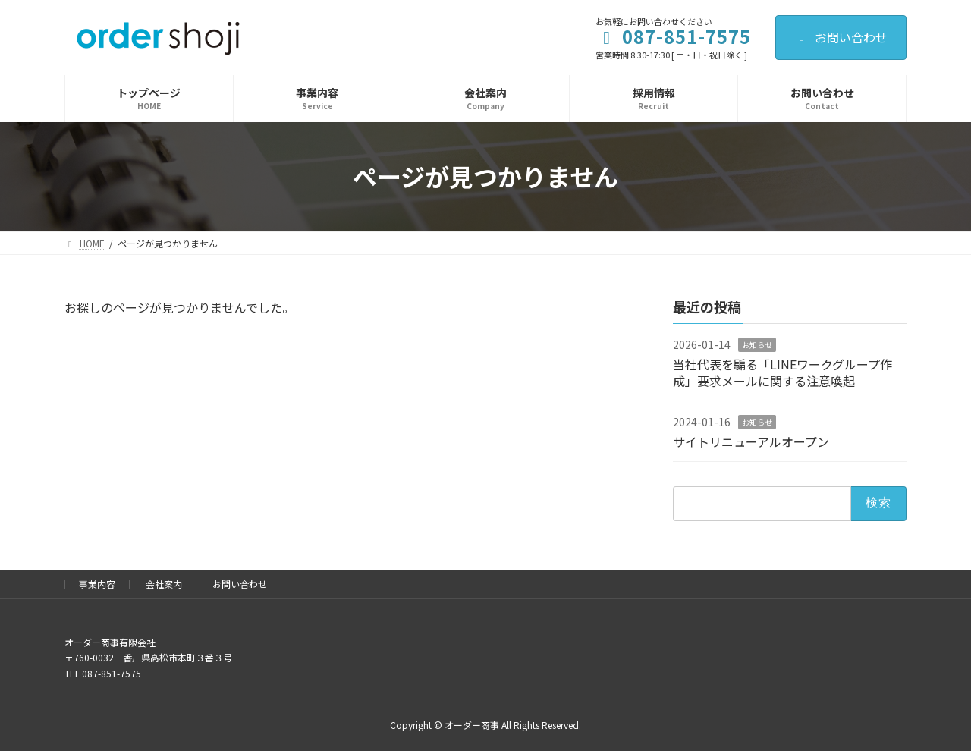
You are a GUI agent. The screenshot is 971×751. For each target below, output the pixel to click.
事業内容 (97, 583)
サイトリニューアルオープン (751, 441)
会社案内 (164, 583)
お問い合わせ (841, 37)
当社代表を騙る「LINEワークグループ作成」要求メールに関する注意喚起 (782, 371)
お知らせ (757, 344)
